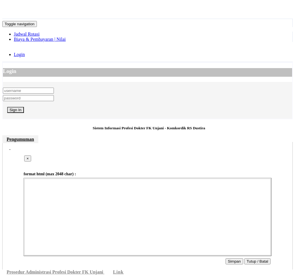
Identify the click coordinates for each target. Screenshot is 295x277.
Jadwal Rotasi (26, 34)
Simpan (234, 261)
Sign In (16, 110)
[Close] (27, 158)
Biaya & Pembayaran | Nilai (40, 39)
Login (19, 54)
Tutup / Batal (257, 261)
